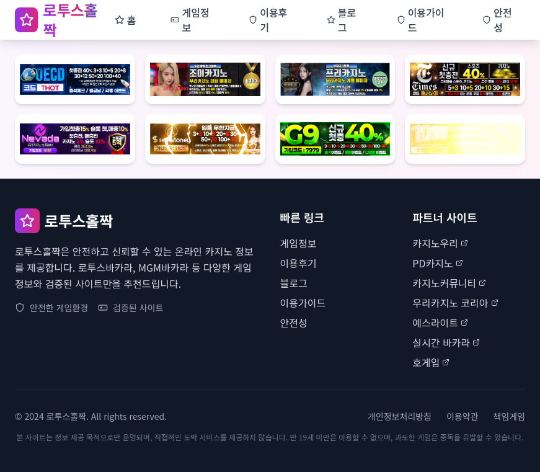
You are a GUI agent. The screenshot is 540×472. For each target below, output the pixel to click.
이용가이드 (303, 302)
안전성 (294, 322)
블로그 (294, 282)
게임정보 (298, 243)
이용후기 (298, 263)
